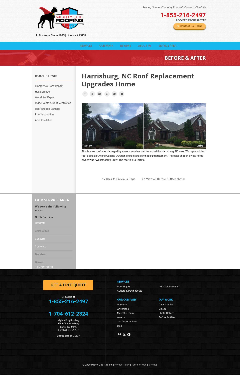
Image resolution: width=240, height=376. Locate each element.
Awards (121, 318)
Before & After (167, 318)
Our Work (96, 46)
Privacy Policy (122, 365)
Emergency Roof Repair (48, 86)
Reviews (118, 46)
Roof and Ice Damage (47, 109)
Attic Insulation (43, 121)
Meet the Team (125, 313)
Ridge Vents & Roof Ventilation (53, 103)
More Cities (45, 268)
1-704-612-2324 (68, 314)
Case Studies (166, 305)
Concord (40, 239)
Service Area (166, 46)
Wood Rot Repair (45, 98)
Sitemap (153, 365)
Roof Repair (46, 76)
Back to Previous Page (119, 179)
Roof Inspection (44, 115)
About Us (140, 46)
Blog (119, 326)
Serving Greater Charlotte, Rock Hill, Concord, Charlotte (174, 7)
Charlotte (40, 223)
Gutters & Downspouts (129, 291)
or (189, 26)
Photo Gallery (166, 313)
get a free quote (68, 285)
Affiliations (123, 309)
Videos (162, 309)
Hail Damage (42, 92)
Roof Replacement (169, 287)
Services (73, 46)
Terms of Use (139, 365)
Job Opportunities (127, 322)
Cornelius (40, 247)
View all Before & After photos (164, 179)
